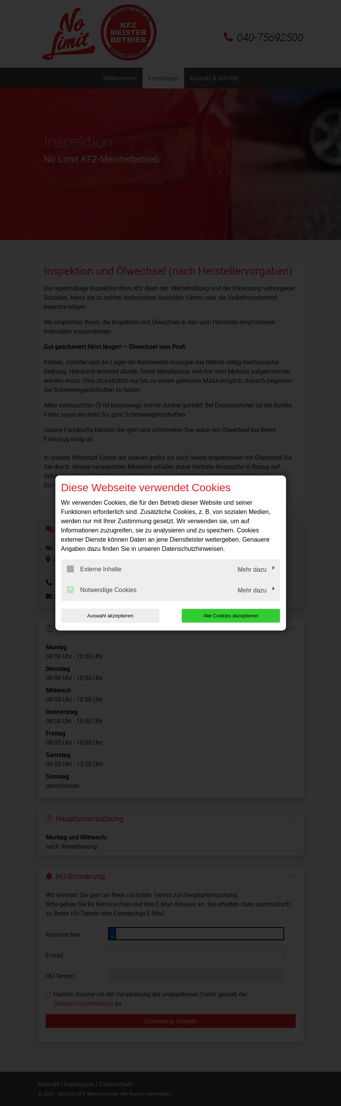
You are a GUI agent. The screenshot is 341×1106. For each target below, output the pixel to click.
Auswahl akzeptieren (110, 616)
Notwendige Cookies (102, 589)
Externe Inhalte (94, 569)
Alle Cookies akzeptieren (230, 616)
